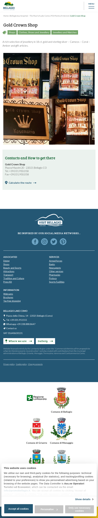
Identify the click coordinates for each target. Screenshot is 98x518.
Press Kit (7, 282)
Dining (6, 261)
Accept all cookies (18, 508)
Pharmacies (54, 275)
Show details (83, 499)
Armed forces (55, 261)
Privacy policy (9, 364)
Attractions (8, 271)
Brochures (8, 297)
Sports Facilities (56, 282)
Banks (52, 264)
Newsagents (55, 268)
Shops (12, 32)
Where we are (18, 341)
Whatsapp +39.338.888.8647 (20, 324)
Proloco (53, 278)
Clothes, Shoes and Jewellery (34, 32)
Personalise (49, 509)
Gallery (45, 341)
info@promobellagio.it (17, 490)
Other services (56, 271)
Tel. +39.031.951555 (16, 320)
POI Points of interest (60, 16)
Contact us (11, 328)
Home (6, 16)
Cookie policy (21, 364)
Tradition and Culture (13, 278)
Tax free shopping (12, 301)
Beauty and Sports (12, 268)
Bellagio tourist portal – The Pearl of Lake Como (30, 16)
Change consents (35, 364)
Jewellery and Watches (65, 32)
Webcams (8, 294)
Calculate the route (22, 182)
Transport (8, 275)
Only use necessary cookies (80, 509)
